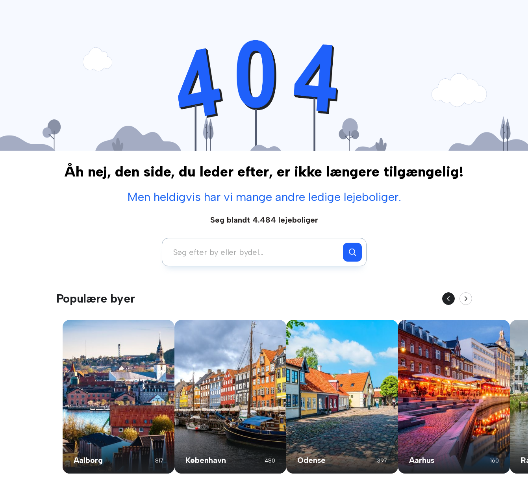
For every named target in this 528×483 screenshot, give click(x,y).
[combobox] (255, 252)
